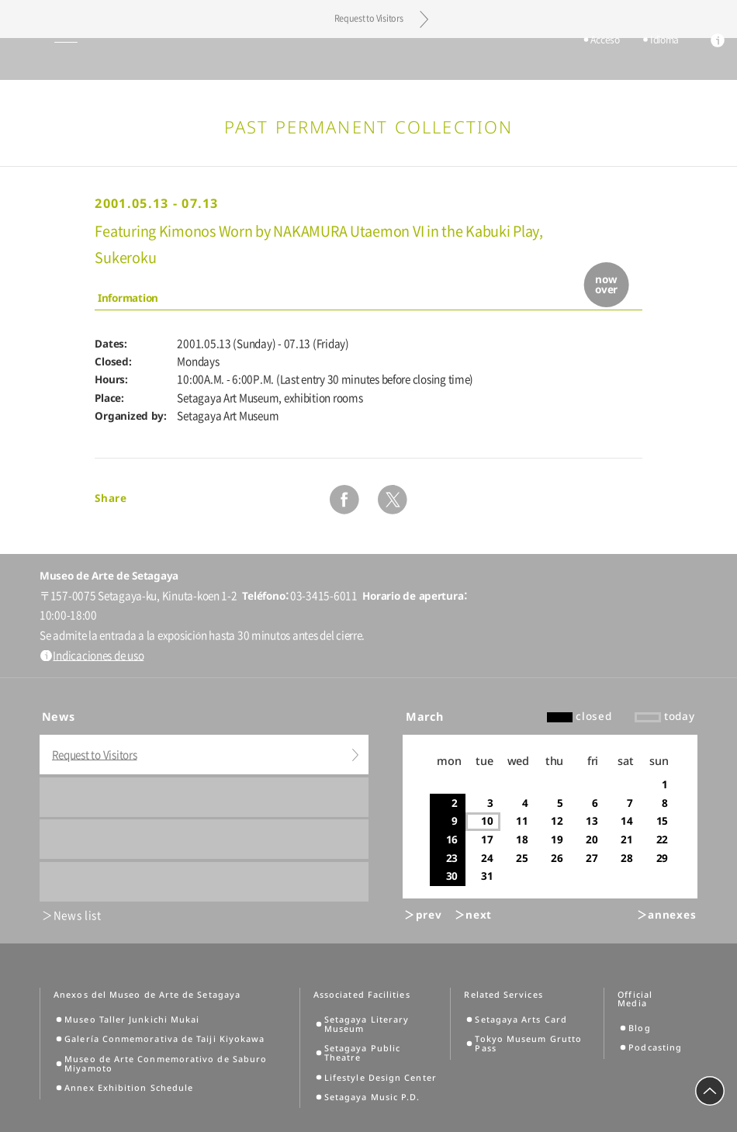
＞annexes (666, 915)
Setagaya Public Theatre (362, 1053)
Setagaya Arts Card (520, 1019)
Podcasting (655, 1047)
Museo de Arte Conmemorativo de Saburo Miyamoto (165, 1063)
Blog (639, 1028)
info (710, 60)
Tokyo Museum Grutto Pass (528, 1043)
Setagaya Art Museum (369, 58)
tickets (543, 59)
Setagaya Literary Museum (366, 1024)
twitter (392, 499)
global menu (37, 59)
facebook (344, 499)
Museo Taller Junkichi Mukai (131, 1019)
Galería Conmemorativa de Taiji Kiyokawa (164, 1039)
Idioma (657, 59)
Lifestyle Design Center (380, 1077)
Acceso (597, 59)
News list (78, 915)
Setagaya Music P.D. (372, 1097)
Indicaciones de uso (98, 655)
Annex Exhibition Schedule (128, 1087)
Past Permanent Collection (369, 126)
